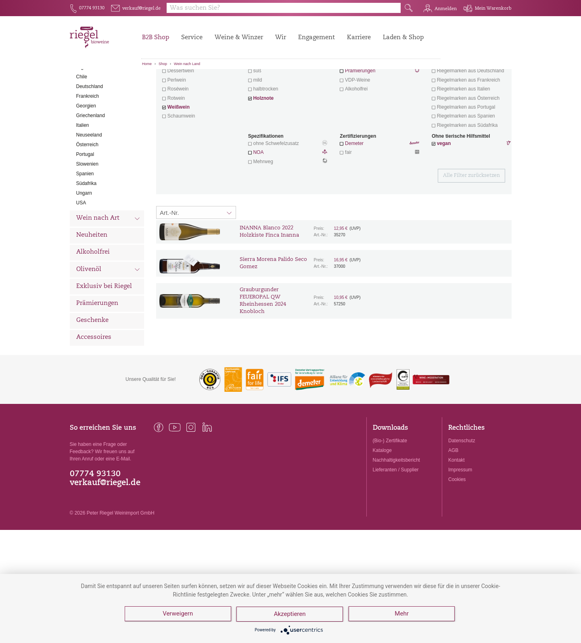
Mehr (402, 614)
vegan (444, 188)
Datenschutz (461, 485)
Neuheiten (91, 280)
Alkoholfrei (93, 297)
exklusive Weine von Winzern (468, 106)
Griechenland (90, 160)
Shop (163, 64)
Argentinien (88, 112)
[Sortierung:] (196, 257)
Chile (81, 121)
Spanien (85, 218)
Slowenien (87, 209)
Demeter (354, 188)
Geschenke (92, 365)
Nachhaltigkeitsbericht (396, 505)
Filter (335, 82)
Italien (82, 170)
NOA (287, 197)
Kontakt (456, 505)
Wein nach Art (108, 264)
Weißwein (178, 152)
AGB (453, 495)
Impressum (460, 514)
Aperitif (174, 106)
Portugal (85, 199)
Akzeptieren (290, 614)
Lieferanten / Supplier (396, 514)
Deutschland (89, 131)
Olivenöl (108, 315)
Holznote (263, 143)
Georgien (86, 150)
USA (81, 247)
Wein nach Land (187, 64)
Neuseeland (89, 180)
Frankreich (87, 141)
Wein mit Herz (379, 107)
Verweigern (178, 614)
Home (147, 64)
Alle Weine (92, 83)
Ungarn (84, 238)
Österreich (87, 189)
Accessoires (93, 382)
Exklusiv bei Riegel (104, 331)
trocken (261, 106)
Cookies (457, 524)
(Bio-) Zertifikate (390, 485)
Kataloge (382, 495)
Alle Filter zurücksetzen (471, 220)
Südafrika (86, 228)
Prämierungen (97, 348)
